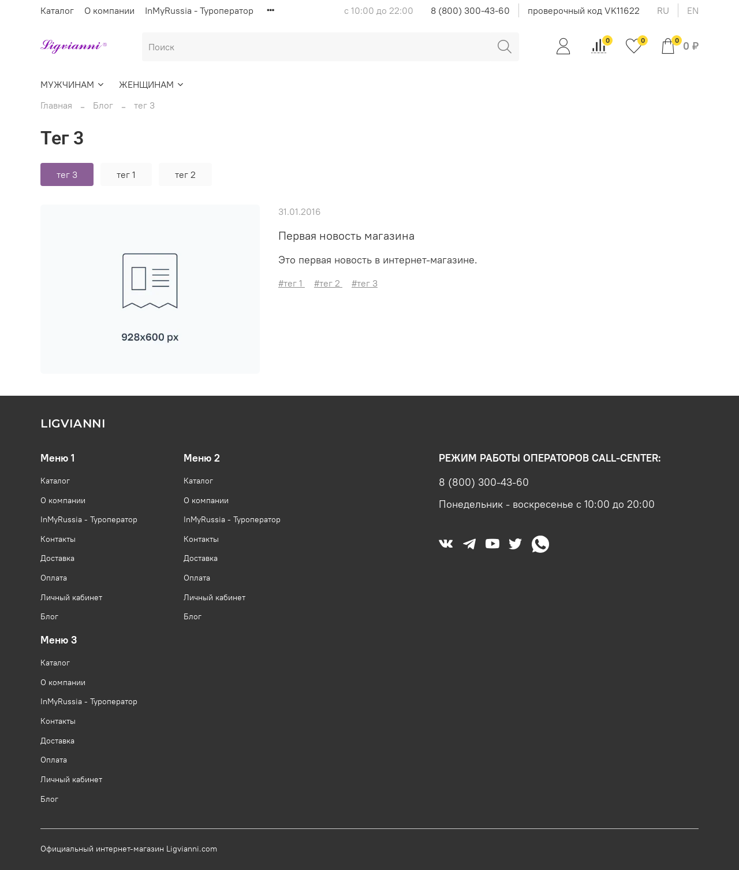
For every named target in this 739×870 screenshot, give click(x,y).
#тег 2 (328, 283)
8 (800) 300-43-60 (470, 10)
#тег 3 (365, 283)
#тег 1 (291, 283)
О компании (109, 10)
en (693, 10)
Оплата (53, 577)
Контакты (58, 539)
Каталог (57, 10)
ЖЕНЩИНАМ (152, 84)
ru (663, 10)
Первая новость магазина (346, 235)
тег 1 (126, 174)
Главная (56, 105)
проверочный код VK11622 (584, 10)
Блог (103, 105)
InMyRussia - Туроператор (199, 10)
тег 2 (185, 174)
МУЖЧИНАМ (72, 84)
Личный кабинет (71, 597)
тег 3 (67, 174)
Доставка (57, 558)
